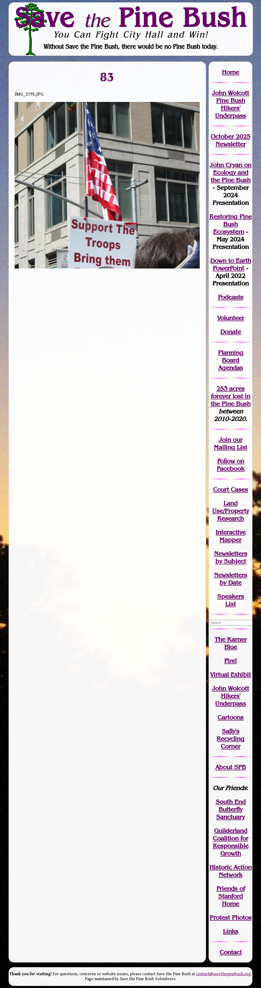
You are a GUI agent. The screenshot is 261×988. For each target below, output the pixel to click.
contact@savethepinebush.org (223, 974)
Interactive (231, 532)
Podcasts (230, 297)
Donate (230, 332)
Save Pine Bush (131, 17)
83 (107, 76)
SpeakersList (230, 600)
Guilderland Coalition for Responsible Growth (230, 842)
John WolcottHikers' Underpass (230, 696)
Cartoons (230, 717)
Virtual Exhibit (230, 674)
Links (230, 931)
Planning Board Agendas (230, 360)
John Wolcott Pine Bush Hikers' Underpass (230, 104)
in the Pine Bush (231, 399)
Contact (231, 952)
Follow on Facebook (230, 464)
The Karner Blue (231, 643)
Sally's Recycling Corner (230, 738)
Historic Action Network (230, 871)
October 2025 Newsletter (230, 140)
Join (225, 439)
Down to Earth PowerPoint (230, 264)
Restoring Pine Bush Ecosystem (230, 224)
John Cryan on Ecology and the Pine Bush (230, 172)
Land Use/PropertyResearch (230, 510)
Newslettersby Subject (230, 557)
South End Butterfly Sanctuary (231, 809)
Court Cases (230, 489)
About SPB (230, 767)
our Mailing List (230, 443)
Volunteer (230, 318)
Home (230, 72)
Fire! (230, 660)
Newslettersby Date (230, 578)
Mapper (230, 540)
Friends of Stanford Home (230, 896)
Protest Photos (231, 917)
